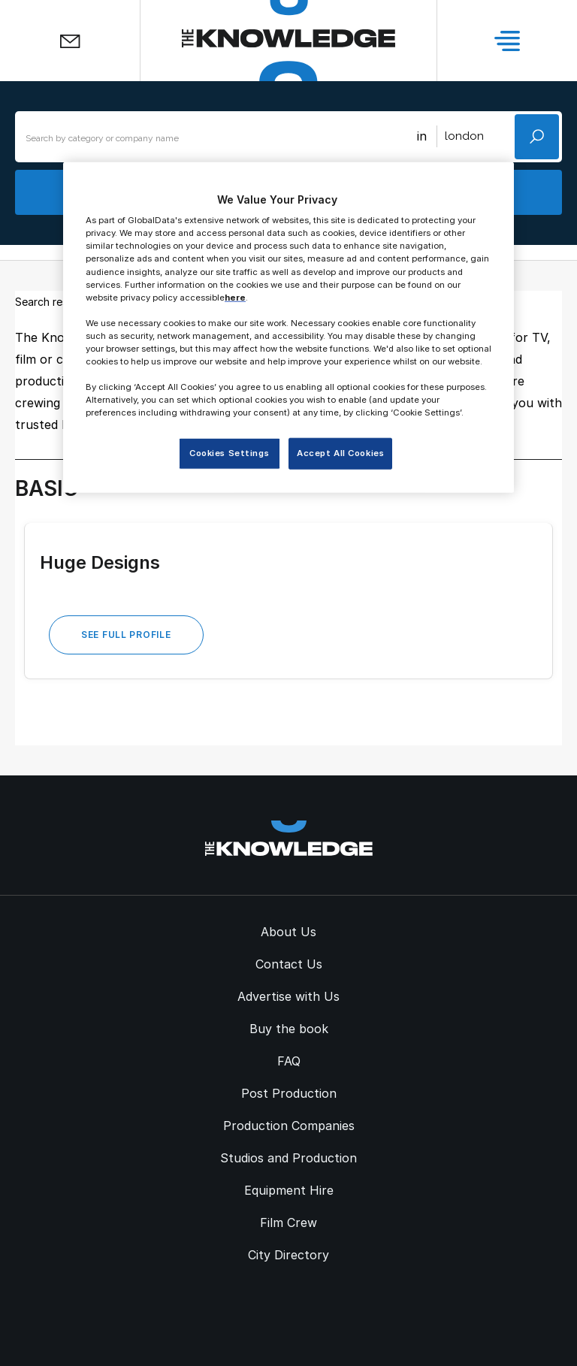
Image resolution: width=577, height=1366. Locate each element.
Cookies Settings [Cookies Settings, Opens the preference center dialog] (229, 453)
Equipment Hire (289, 1190)
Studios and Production (288, 1157)
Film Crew (288, 1222)
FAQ (289, 1060)
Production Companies (289, 1125)
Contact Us (288, 964)
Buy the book (288, 1028)
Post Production (289, 1093)
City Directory (288, 1254)
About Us (288, 931)
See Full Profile (126, 634)
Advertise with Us (288, 996)
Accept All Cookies (340, 453)
